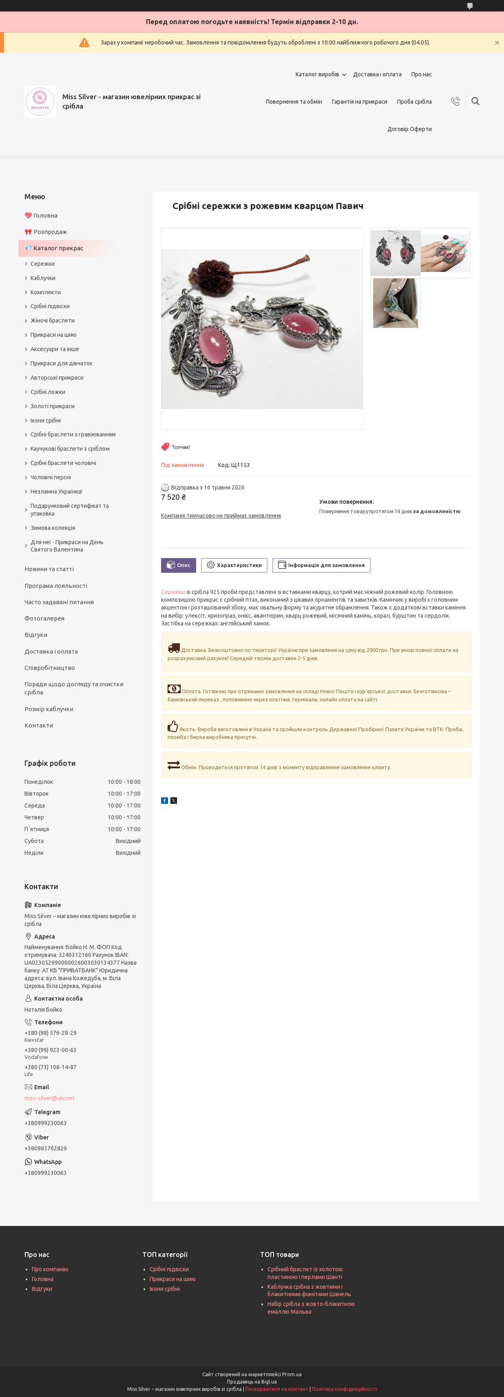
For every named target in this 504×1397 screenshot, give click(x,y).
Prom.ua (292, 1374)
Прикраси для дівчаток (62, 363)
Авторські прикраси (57, 377)
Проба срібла (414, 101)
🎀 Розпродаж (45, 231)
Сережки (173, 592)
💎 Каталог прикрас (53, 248)
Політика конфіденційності (344, 1389)
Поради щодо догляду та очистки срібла (74, 688)
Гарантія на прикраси (359, 101)
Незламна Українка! (56, 491)
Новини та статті (49, 568)
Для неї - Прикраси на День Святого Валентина (67, 546)
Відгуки (35, 634)
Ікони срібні (46, 420)
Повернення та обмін (294, 101)
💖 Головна (40, 215)
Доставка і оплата (377, 74)
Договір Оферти (409, 129)
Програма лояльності (55, 585)
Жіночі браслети (53, 320)
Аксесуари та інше (55, 349)
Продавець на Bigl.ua (252, 1381)
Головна (42, 1279)
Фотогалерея (44, 618)
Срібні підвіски (50, 306)
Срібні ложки (48, 392)
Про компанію (50, 1269)
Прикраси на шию (54, 334)
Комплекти (46, 292)
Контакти (38, 725)
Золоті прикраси (53, 406)
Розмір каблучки (48, 708)
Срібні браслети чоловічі (63, 463)
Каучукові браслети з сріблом (70, 448)
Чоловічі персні (51, 477)
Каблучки (43, 278)
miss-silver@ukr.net (49, 1098)
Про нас (421, 74)
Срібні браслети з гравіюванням (73, 434)
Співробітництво (49, 667)
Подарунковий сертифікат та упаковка (70, 510)
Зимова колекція (53, 528)
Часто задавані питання (59, 601)
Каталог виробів (317, 74)
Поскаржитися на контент (276, 1389)
